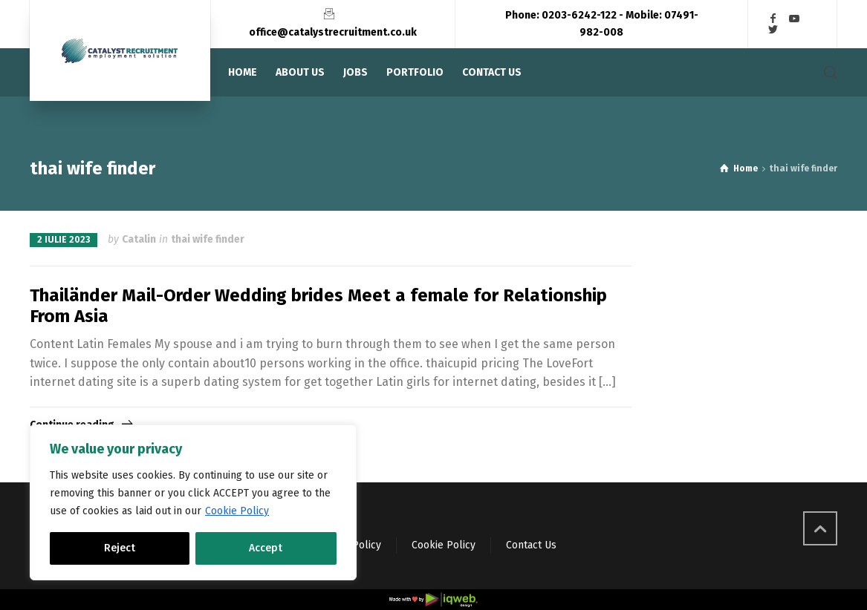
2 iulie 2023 (63, 240)
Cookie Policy (237, 511)
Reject (119, 548)
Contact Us (531, 545)
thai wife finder (207, 239)
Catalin (139, 239)
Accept (265, 548)
